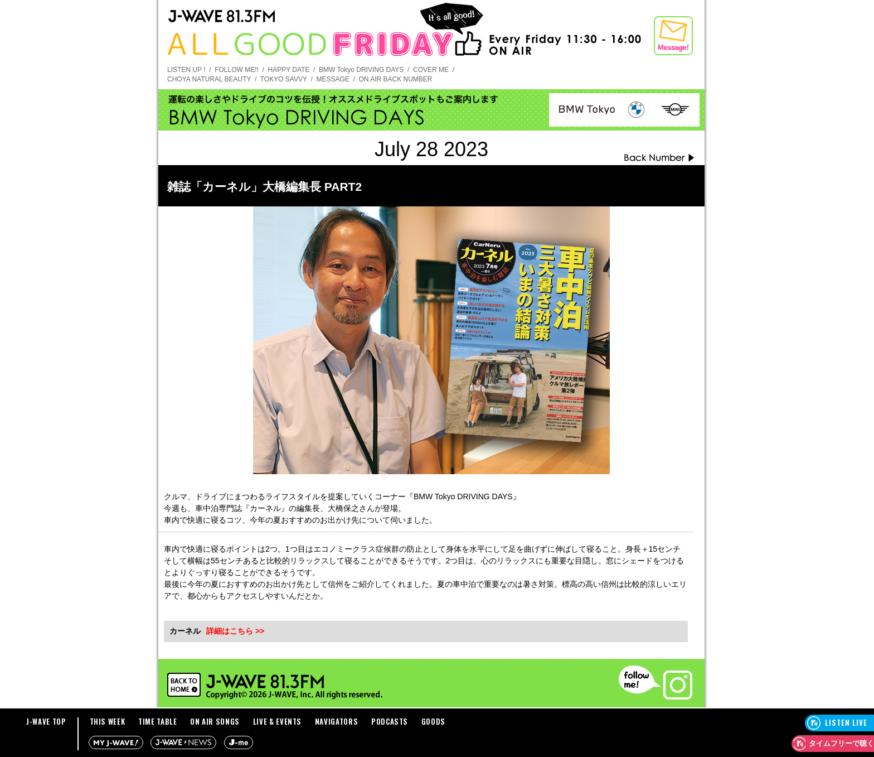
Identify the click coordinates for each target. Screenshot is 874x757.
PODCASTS (389, 721)
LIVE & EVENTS (277, 721)
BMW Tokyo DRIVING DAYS (361, 70)
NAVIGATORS (336, 721)
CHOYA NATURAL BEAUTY (209, 79)
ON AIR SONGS (215, 721)
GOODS (433, 721)
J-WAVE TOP (46, 721)
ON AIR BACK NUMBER (395, 79)
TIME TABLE (157, 721)
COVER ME (431, 70)
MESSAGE (332, 79)
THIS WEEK (107, 721)
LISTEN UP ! (186, 70)
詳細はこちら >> (235, 630)
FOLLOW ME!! (237, 70)
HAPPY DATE (289, 70)
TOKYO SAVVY (283, 79)
